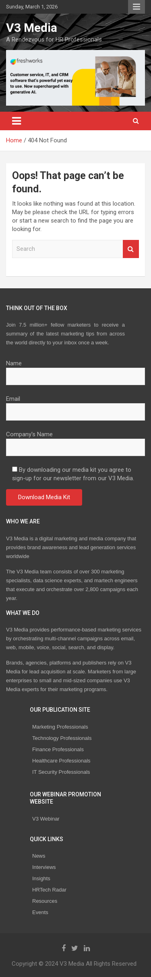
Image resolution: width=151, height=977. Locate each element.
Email (75, 405)
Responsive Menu (136, 7)
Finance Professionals (58, 749)
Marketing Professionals (60, 727)
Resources (44, 901)
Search (131, 249)
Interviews (44, 867)
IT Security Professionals (61, 772)
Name (75, 370)
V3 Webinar (46, 819)
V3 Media (31, 28)
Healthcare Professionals (61, 761)
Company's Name (75, 441)
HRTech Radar (49, 890)
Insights (41, 878)
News (39, 856)
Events (40, 912)
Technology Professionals (61, 738)
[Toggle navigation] (16, 121)
